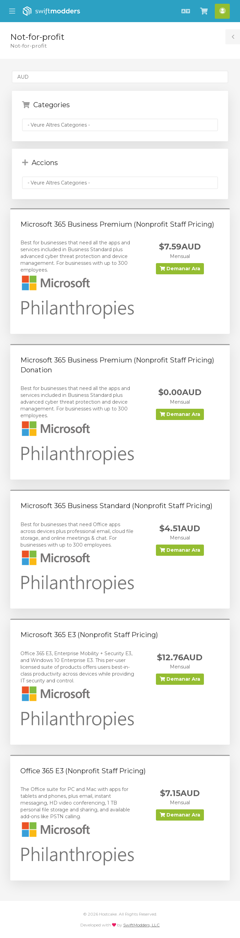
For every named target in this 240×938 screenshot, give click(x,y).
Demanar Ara (180, 268)
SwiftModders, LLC (141, 924)
